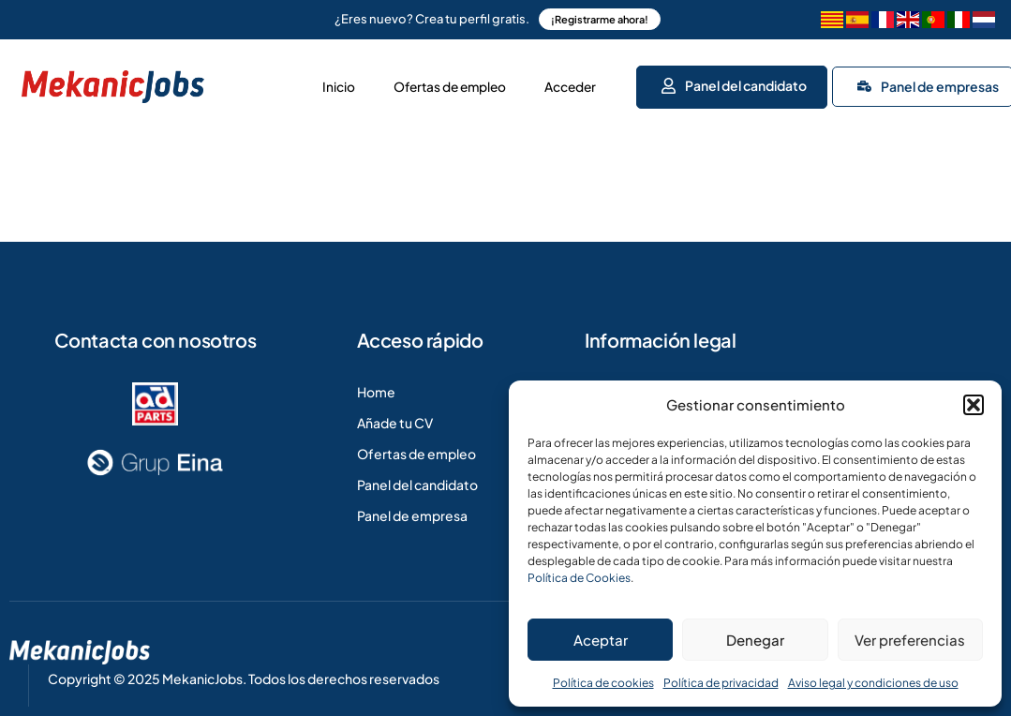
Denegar (755, 640)
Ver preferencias (910, 640)
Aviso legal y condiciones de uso (873, 683)
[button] (973, 404)
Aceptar (600, 640)
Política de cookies (603, 683)
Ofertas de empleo (432, 84)
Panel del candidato (735, 82)
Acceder (567, 84)
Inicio (307, 84)
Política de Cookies (579, 578)
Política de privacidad (721, 683)
